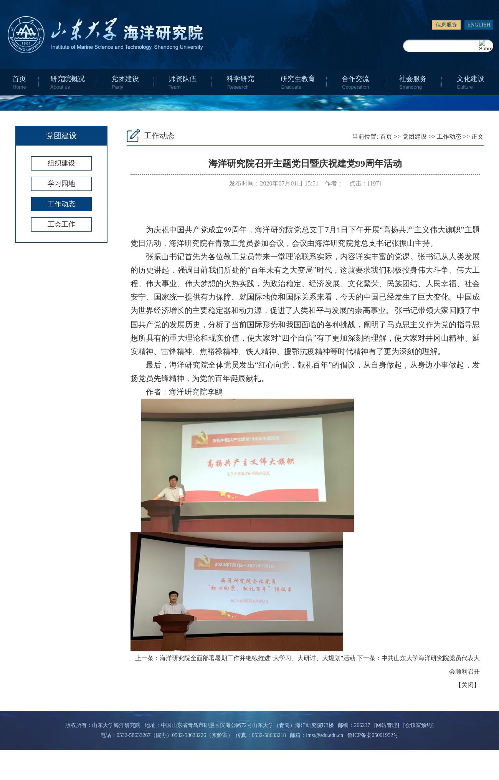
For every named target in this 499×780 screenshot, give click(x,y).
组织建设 (61, 163)
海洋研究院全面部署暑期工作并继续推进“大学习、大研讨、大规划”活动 (257, 658)
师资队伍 (183, 79)
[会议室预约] (418, 725)
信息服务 (446, 25)
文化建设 (470, 79)
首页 (19, 79)
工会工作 (61, 224)
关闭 (467, 685)
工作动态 (61, 204)
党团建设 (125, 79)
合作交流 (355, 79)
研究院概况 (67, 79)
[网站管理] (386, 725)
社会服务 (413, 79)
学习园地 (61, 183)
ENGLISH (479, 25)
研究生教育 (298, 79)
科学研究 (240, 79)
